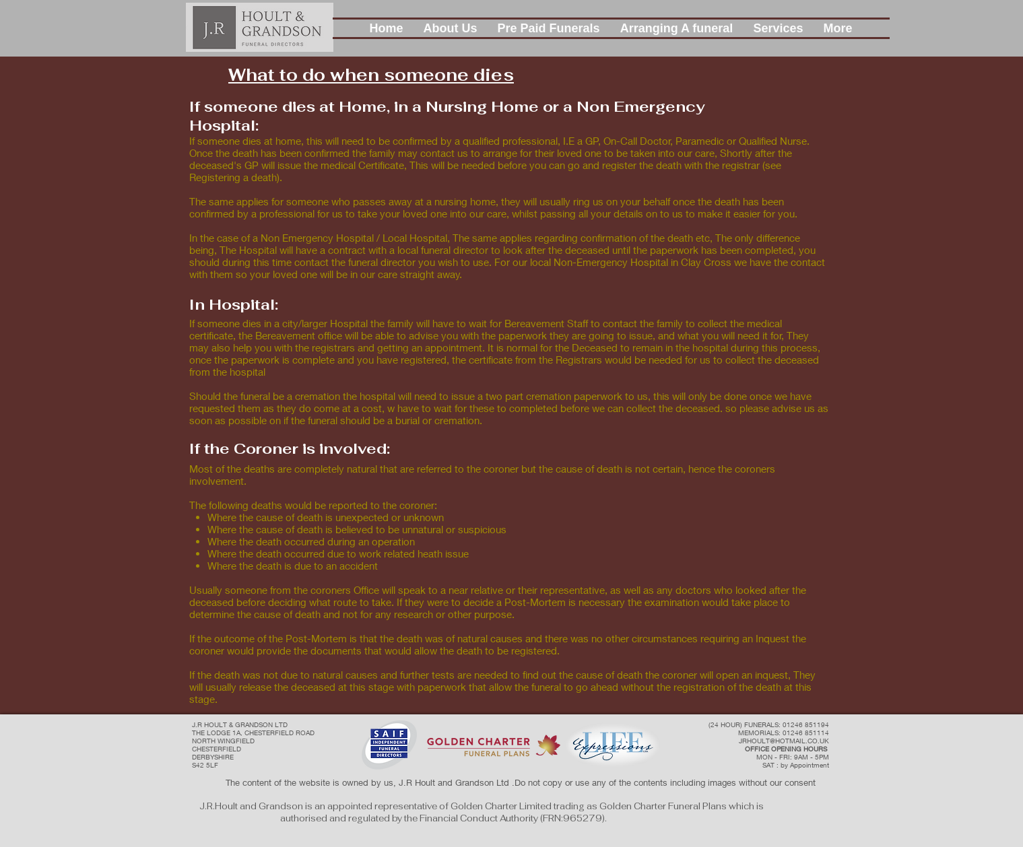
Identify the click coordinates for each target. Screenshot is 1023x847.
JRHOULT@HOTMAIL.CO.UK (784, 741)
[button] (451, 28)
